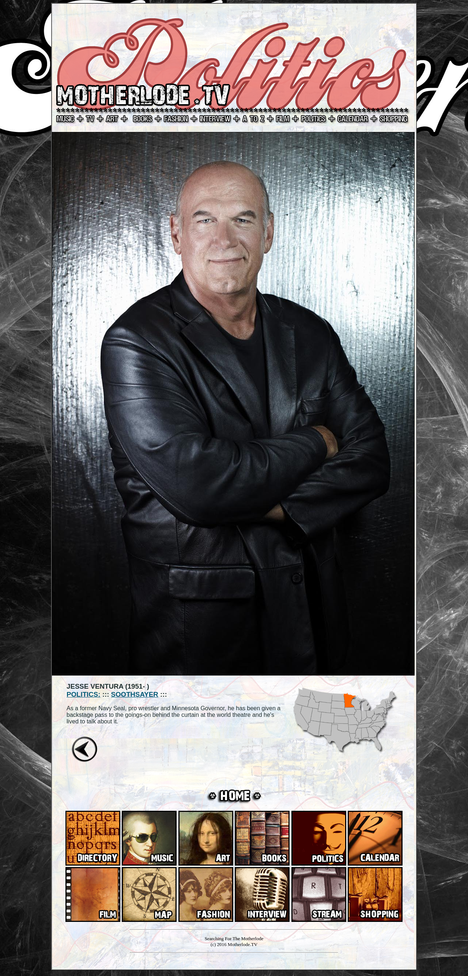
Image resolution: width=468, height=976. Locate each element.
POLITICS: (83, 694)
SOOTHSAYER (134, 694)
